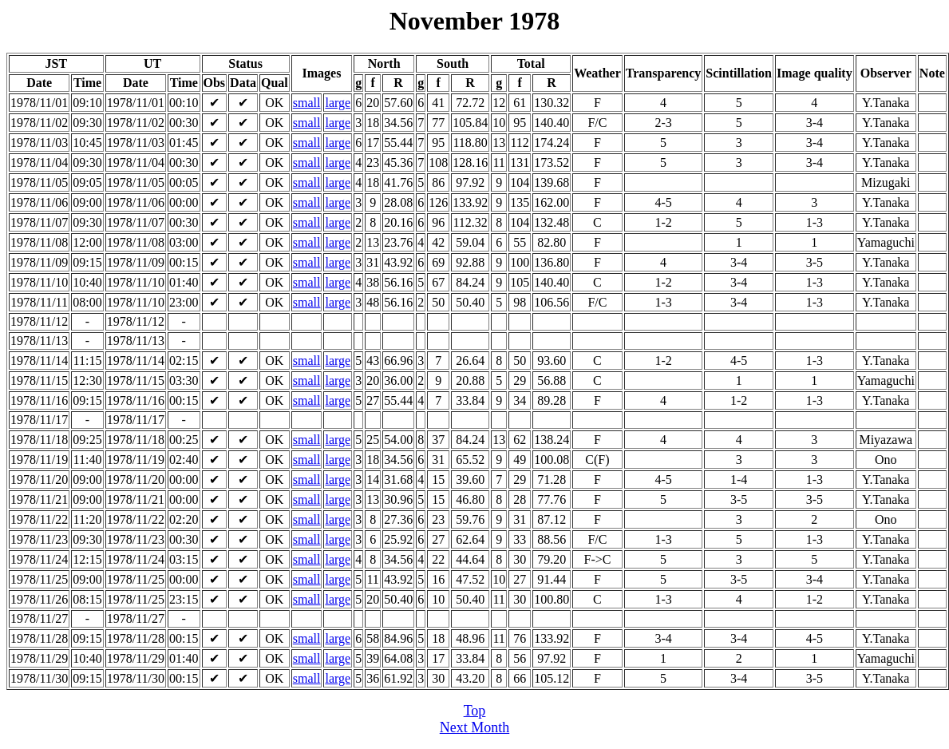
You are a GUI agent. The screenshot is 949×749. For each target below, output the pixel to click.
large (337, 102)
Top (475, 711)
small (307, 102)
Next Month (475, 727)
